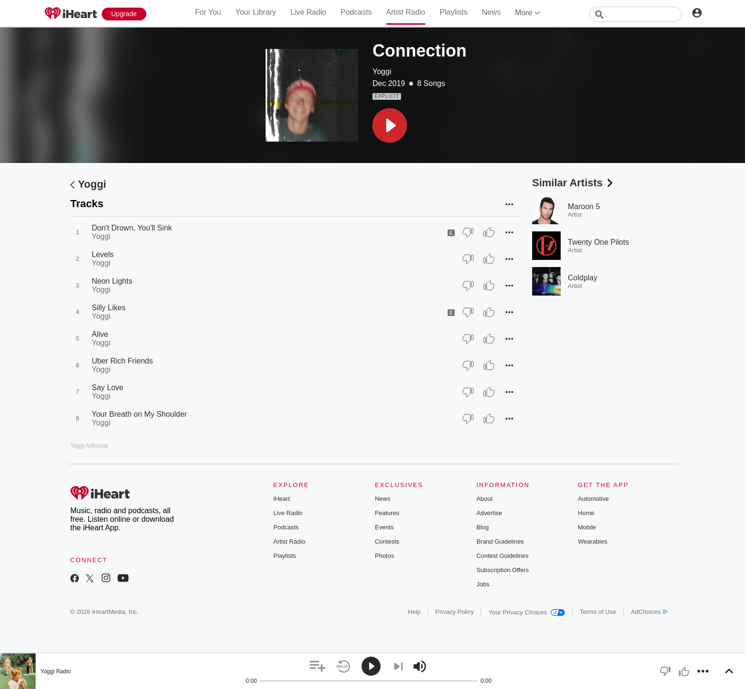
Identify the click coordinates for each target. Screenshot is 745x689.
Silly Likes (108, 308)
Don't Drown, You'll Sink (132, 228)
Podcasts (356, 12)
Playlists (453, 12)
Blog (483, 527)
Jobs (483, 584)
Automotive (593, 498)
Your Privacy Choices (526, 612)
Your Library (255, 12)
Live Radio (308, 12)
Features (387, 513)
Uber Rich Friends (122, 361)
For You (208, 12)
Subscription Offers (503, 570)
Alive (100, 334)
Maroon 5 (584, 206)
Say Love (108, 387)
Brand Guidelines (500, 541)
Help (414, 611)
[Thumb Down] (468, 232)
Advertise (489, 513)
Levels (103, 254)
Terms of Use (598, 611)
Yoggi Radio (55, 671)
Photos (384, 555)
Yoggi (381, 71)
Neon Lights (112, 281)
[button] (389, 125)
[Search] (635, 14)
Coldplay (582, 278)
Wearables (592, 541)
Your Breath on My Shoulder (139, 414)
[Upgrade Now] (124, 14)
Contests (387, 541)
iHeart (281, 498)
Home (586, 513)
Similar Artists (573, 183)
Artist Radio (406, 12)
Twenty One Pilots (598, 242)
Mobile (587, 527)
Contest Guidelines (503, 555)
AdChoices (649, 611)
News (491, 12)
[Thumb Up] (488, 232)
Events (384, 527)
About (485, 498)
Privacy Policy (454, 611)
